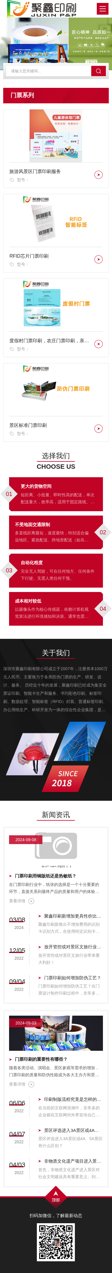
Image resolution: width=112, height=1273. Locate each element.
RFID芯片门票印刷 (28, 256)
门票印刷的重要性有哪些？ (41, 1059)
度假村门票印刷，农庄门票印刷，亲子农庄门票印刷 (50, 340)
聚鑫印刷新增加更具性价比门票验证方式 (73, 915)
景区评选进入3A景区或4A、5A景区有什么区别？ (73, 1130)
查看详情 (21, 901)
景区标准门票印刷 (28, 425)
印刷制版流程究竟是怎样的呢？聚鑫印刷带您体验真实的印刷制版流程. (73, 1099)
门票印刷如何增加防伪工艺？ (72, 977)
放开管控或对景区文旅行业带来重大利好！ (73, 946)
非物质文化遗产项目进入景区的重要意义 (73, 1161)
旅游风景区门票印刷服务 (35, 171)
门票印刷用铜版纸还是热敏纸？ (45, 875)
